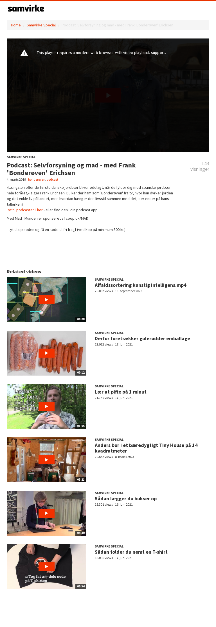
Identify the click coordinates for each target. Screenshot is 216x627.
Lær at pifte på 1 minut (121, 392)
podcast (52, 179)
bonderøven (36, 179)
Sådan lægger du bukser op (126, 498)
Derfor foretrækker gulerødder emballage (142, 338)
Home (16, 25)
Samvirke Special (41, 25)
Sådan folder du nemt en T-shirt (131, 552)
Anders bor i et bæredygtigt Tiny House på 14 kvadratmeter (146, 448)
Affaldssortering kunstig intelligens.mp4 (140, 285)
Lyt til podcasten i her (25, 209)
